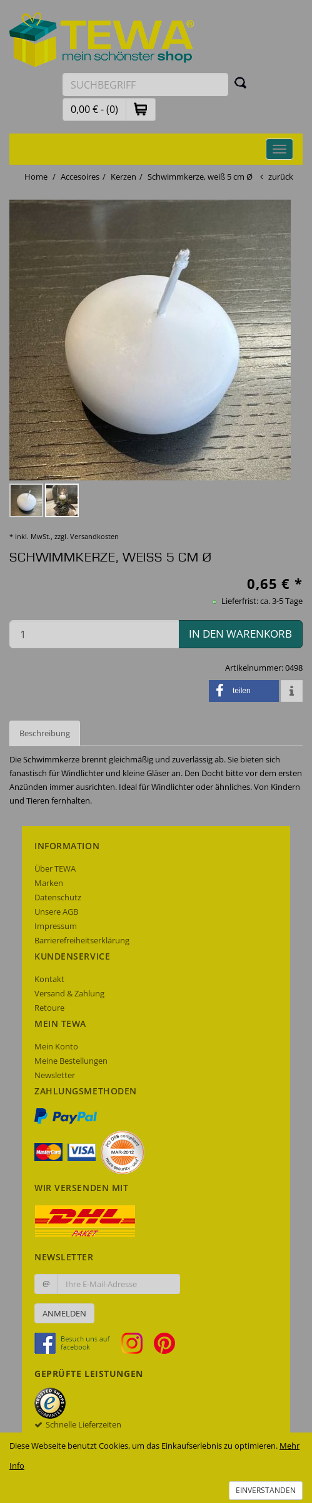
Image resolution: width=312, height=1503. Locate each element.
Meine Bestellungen (71, 1060)
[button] (141, 108)
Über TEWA (55, 868)
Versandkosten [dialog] (94, 536)
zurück (280, 176)
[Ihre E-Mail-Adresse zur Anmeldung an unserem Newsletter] (119, 1284)
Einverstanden (266, 1490)
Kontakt (49, 979)
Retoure (49, 1007)
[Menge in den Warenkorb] (94, 634)
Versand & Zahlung (69, 993)
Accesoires (80, 176)
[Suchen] (240, 82)
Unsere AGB (56, 911)
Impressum (55, 925)
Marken (48, 882)
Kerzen (123, 176)
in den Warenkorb (240, 633)
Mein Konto (56, 1046)
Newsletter (54, 1075)
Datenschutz (57, 897)
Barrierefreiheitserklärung (81, 940)
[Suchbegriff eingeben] (145, 84)
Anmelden (64, 1313)
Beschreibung (44, 733)
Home (36, 176)
